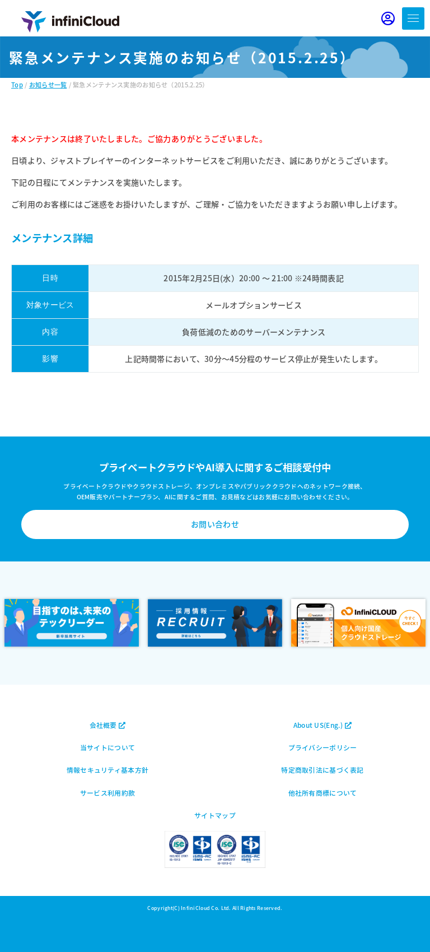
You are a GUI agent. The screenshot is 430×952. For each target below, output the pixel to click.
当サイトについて (107, 747)
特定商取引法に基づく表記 (322, 769)
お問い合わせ (215, 524)
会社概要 (108, 725)
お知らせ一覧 (48, 84)
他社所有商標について (322, 792)
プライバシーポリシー (322, 747)
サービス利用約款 (107, 792)
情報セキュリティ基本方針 (107, 769)
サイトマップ (215, 815)
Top (17, 84)
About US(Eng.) (322, 725)
